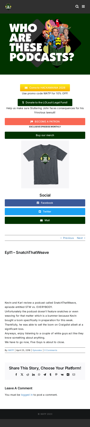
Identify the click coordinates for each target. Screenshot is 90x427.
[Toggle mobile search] (77, 6)
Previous (68, 238)
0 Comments (50, 350)
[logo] (45, 18)
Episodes (37, 350)
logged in (27, 394)
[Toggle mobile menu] (83, 6)
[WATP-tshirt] (45, 141)
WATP (11, 350)
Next (80, 238)
